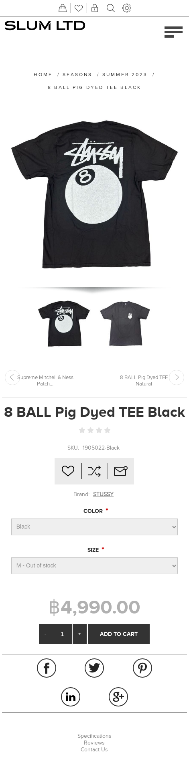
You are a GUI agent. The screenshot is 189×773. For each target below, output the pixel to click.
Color (93, 511)
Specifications (94, 736)
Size (93, 550)
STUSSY (103, 494)
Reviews (94, 742)
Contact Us (94, 749)
